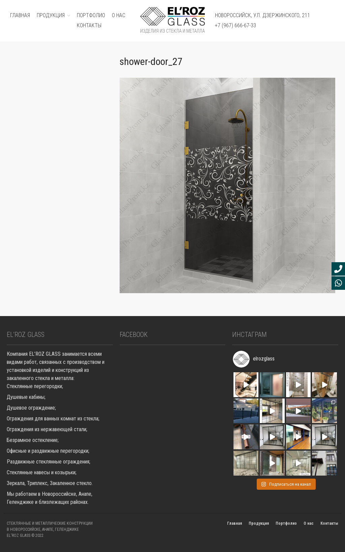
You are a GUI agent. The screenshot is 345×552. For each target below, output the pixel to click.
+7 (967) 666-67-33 (235, 25)
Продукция (259, 523)
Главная (234, 523)
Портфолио (286, 523)
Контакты (89, 25)
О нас (118, 15)
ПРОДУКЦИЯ (51, 15)
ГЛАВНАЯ (20, 15)
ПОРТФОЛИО (91, 15)
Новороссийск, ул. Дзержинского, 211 (262, 15)
